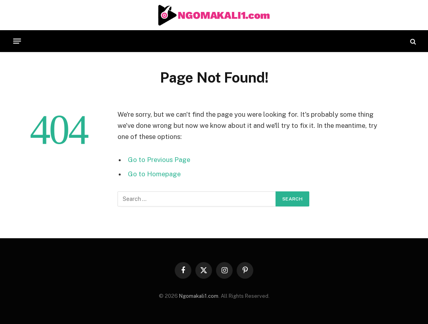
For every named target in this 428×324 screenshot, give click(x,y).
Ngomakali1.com (198, 296)
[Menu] (17, 41)
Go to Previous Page (159, 160)
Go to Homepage (154, 174)
